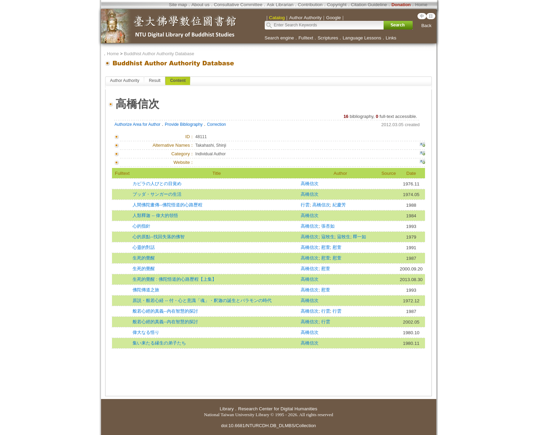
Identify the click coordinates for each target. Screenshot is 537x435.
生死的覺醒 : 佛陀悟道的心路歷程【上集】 (174, 279)
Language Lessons (361, 37)
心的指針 (141, 226)
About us (200, 4)
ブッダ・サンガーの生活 (157, 194)
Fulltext (305, 37)
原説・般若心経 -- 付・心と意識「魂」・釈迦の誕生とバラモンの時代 (202, 300)
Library (227, 408)
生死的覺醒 (144, 258)
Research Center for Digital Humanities (277, 408)
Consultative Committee (238, 4)
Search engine (279, 37)
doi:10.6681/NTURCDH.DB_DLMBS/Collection (268, 425)
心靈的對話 (144, 247)
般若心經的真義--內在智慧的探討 (165, 311)
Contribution (310, 4)
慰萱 (325, 247)
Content (178, 80)
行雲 (305, 204)
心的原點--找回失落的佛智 (159, 236)
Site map (178, 4)
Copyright (337, 4)
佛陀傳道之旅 (146, 289)
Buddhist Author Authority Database (159, 53)
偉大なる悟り (146, 332)
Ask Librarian (280, 4)
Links (391, 37)
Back (426, 25)
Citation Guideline (369, 4)
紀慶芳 (339, 204)
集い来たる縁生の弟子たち (159, 343)
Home (421, 4)
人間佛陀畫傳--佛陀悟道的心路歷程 (167, 204)
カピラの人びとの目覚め (157, 183)
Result (155, 80)
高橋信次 (310, 183)
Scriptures (327, 37)
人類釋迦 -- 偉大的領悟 (155, 215)
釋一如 (359, 236)
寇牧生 (328, 236)
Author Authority (124, 80)
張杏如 (328, 226)
